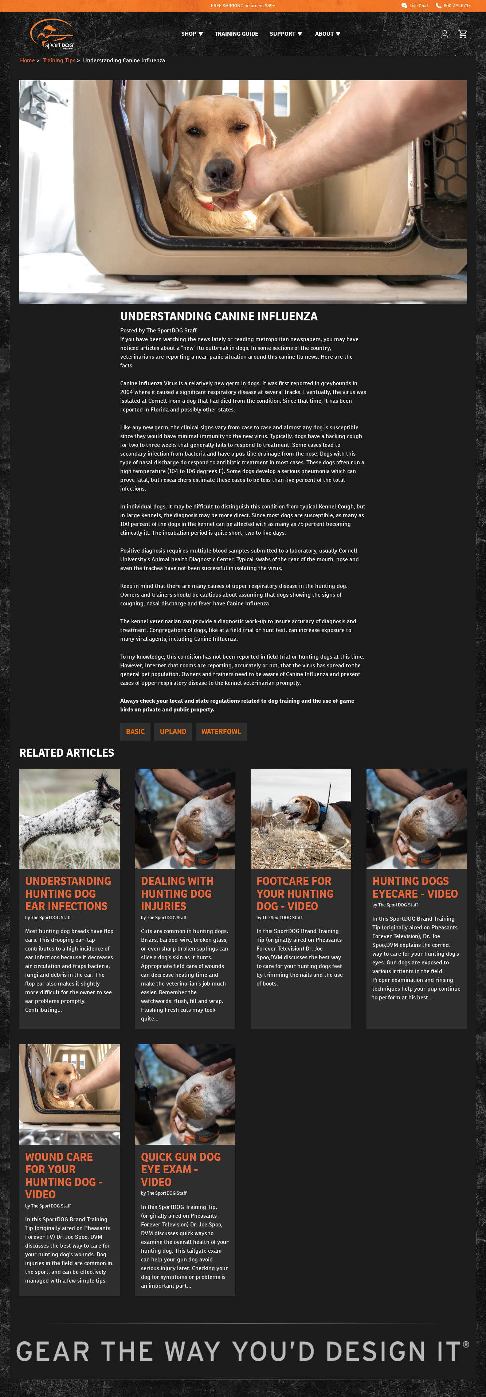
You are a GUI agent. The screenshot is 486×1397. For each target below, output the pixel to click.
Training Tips (59, 60)
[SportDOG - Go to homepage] (52, 33)
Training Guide (236, 34)
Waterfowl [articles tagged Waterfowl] (221, 731)
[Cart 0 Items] (463, 34)
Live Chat (418, 6)
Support (286, 34)
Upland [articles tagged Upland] (173, 731)
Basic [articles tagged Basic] (135, 731)
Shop (192, 34)
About (327, 34)
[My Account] (445, 34)
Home (27, 60)
